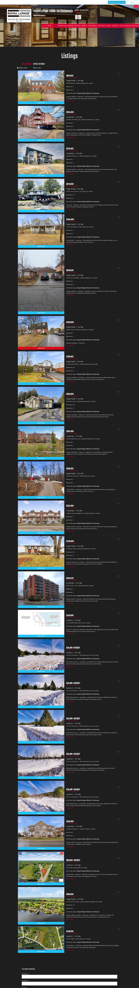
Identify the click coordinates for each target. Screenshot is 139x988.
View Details (70, 101)
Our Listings (26, 64)
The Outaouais (62, 26)
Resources (71, 26)
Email (76, 12)
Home (49, 26)
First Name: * (25, 974)
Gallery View (22, 68)
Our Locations (93, 26)
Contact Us (115, 26)
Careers (108, 26)
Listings (54, 26)
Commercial (101, 26)
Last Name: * (25, 981)
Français (136, 6)
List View (38, 68)
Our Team (78, 26)
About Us (84, 26)
